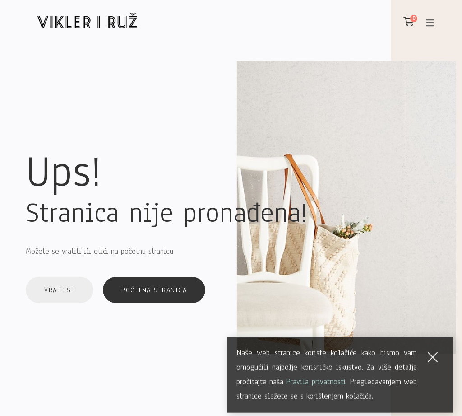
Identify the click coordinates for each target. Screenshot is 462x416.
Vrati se (59, 289)
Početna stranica (154, 289)
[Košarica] (408, 22)
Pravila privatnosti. (316, 390)
